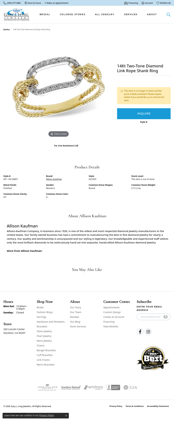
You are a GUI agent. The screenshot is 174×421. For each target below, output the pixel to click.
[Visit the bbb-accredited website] (113, 387)
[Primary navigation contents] (98, 14)
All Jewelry (105, 14)
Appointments (111, 307)
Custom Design (112, 312)
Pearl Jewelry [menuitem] (44, 336)
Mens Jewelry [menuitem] (44, 340)
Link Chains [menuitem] (43, 359)
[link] (12, 3)
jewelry (6, 29)
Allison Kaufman (54, 179)
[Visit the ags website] (47, 387)
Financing (108, 321)
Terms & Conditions (135, 406)
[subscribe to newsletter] (165, 317)
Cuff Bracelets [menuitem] (45, 355)
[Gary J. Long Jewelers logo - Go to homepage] (17, 14)
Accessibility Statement (158, 406)
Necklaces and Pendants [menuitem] (51, 321)
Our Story (75, 307)
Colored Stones (72, 14)
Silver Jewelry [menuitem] (44, 331)
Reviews (74, 317)
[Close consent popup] (66, 416)
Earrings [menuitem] (41, 317)
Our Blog (75, 321)
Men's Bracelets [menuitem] (46, 364)
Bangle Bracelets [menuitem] (46, 350)
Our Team (75, 312)
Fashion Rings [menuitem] (45, 312)
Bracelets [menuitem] (42, 326)
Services (130, 14)
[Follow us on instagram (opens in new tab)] (148, 331)
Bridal (45, 14)
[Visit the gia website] (130, 387)
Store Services (78, 326)
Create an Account (113, 317)
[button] (147, 3)
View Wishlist (110, 326)
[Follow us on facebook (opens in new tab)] (140, 331)
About (152, 14)
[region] (59, 87)
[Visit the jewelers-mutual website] (71, 387)
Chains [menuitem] (41, 345)
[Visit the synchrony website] (93, 387)
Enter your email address (149, 308)
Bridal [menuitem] (40, 307)
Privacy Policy (115, 406)
